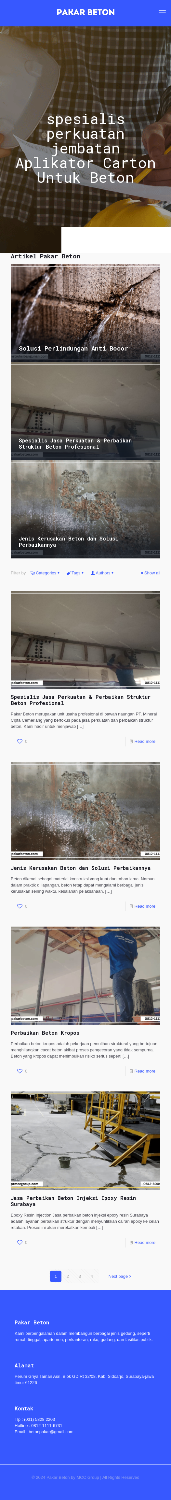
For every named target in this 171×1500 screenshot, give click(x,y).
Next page (120, 1276)
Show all (150, 572)
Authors (103, 572)
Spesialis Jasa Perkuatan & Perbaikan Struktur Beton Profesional (75, 443)
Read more (145, 741)
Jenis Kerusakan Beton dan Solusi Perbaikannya (68, 541)
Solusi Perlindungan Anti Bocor (73, 348)
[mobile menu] (162, 13)
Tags (75, 572)
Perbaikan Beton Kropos (45, 1032)
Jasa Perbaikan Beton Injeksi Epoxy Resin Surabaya (73, 1200)
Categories (45, 572)
